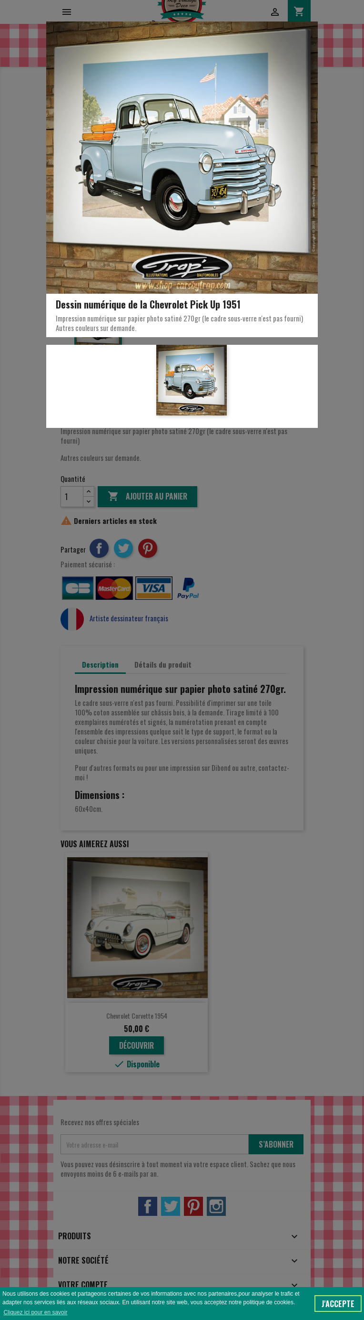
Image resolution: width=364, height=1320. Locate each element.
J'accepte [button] (338, 1303)
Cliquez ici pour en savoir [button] (35, 1312)
